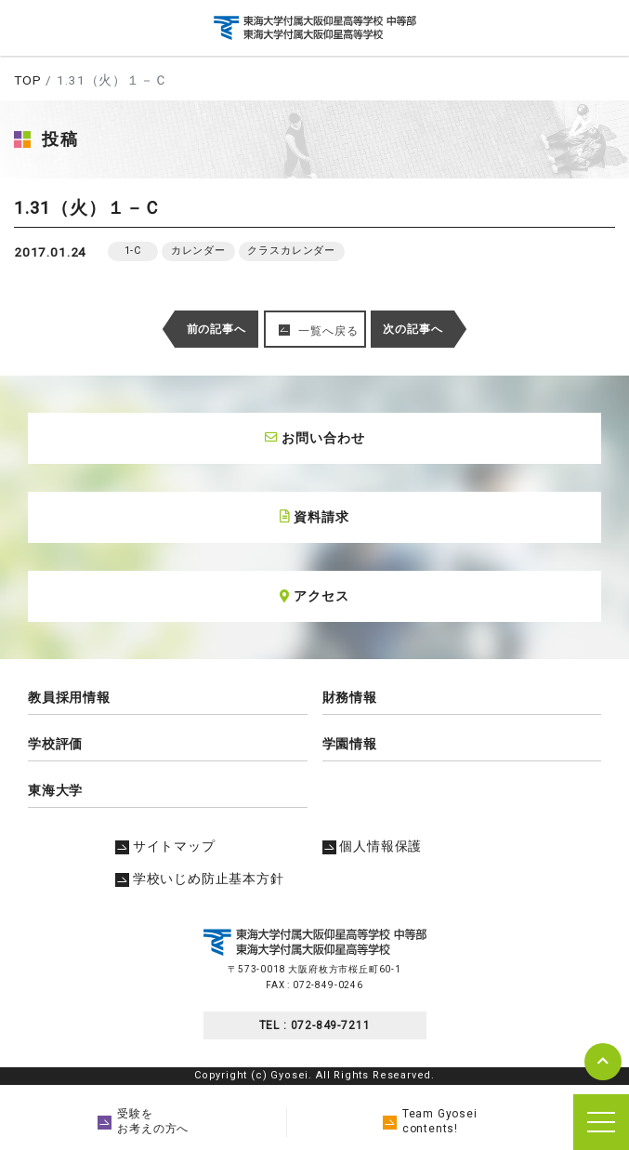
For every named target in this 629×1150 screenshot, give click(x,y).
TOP (27, 80)
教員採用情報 (69, 697)
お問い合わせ (315, 437)
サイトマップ (165, 846)
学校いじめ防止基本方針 (199, 878)
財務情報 (349, 697)
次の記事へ (412, 329)
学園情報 (349, 743)
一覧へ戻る (328, 330)
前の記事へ (216, 329)
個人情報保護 (372, 846)
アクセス (314, 595)
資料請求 (314, 516)
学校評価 (55, 743)
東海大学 (55, 790)
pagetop (603, 1061)
